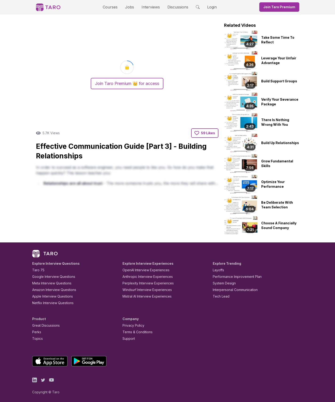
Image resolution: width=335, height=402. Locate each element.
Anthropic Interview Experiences (144, 276)
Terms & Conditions (135, 332)
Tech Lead (219, 296)
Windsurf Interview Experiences (143, 289)
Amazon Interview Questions (51, 289)
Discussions (174, 7)
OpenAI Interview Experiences (142, 270)
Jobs (131, 7)
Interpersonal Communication (232, 289)
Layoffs (218, 270)
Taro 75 (37, 270)
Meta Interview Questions (49, 283)
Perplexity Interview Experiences (144, 283)
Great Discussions (44, 325)
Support (127, 338)
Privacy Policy (132, 325)
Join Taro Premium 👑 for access (127, 83)
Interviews (150, 7)
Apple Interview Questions (50, 296)
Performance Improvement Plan (234, 276)
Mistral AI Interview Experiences (144, 296)
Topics (36, 338)
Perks (35, 332)
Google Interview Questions (50, 276)
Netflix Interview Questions (50, 303)
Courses (114, 7)
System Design (223, 283)
